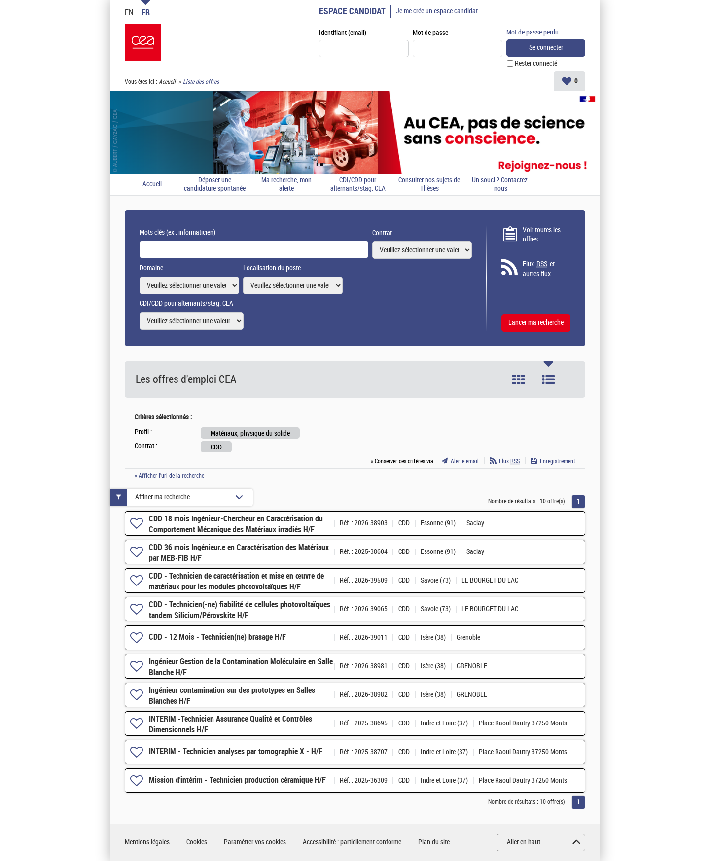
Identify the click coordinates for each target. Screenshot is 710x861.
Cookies (196, 842)
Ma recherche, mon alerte (286, 184)
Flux (509, 461)
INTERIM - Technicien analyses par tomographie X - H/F (235, 751)
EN (129, 12)
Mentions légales (147, 842)
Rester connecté (536, 63)
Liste (548, 379)
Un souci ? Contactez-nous (501, 184)
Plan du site (434, 842)
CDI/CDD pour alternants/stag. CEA (358, 184)
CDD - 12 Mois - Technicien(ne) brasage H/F (217, 637)
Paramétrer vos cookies (255, 842)
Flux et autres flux (539, 268)
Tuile (518, 379)
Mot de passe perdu (532, 32)
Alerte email (465, 461)
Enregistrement (557, 461)
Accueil (167, 81)
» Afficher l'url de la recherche (169, 475)
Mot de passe (430, 33)
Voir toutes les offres (542, 235)
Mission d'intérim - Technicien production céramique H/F (237, 780)
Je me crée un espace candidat (437, 11)
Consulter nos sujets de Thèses (429, 184)
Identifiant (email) (342, 33)
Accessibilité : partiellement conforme (352, 842)
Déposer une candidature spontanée (215, 184)
